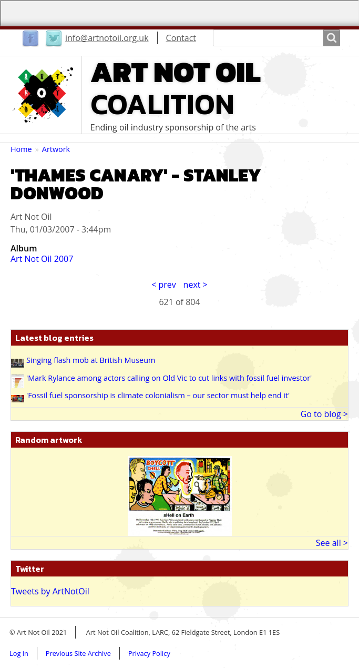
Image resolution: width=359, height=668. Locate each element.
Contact (181, 38)
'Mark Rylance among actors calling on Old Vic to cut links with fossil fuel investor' (169, 378)
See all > (332, 543)
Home (21, 149)
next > (195, 284)
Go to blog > (324, 414)
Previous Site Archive (78, 653)
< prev (163, 284)
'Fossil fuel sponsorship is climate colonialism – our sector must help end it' (158, 395)
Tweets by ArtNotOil (50, 591)
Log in (18, 653)
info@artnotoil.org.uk (107, 38)
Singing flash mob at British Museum (90, 360)
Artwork (56, 149)
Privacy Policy (149, 653)
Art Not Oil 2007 (42, 259)
